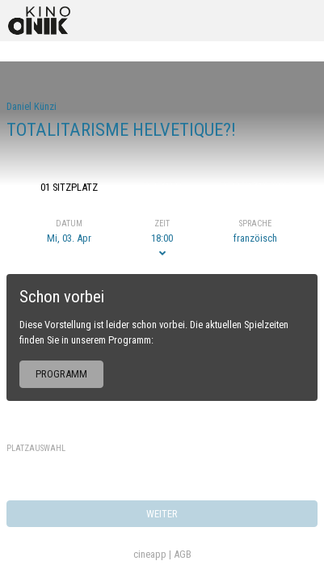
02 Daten (162, 187)
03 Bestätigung (255, 187)
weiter (162, 514)
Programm (61, 374)
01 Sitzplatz (69, 187)
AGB (182, 554)
